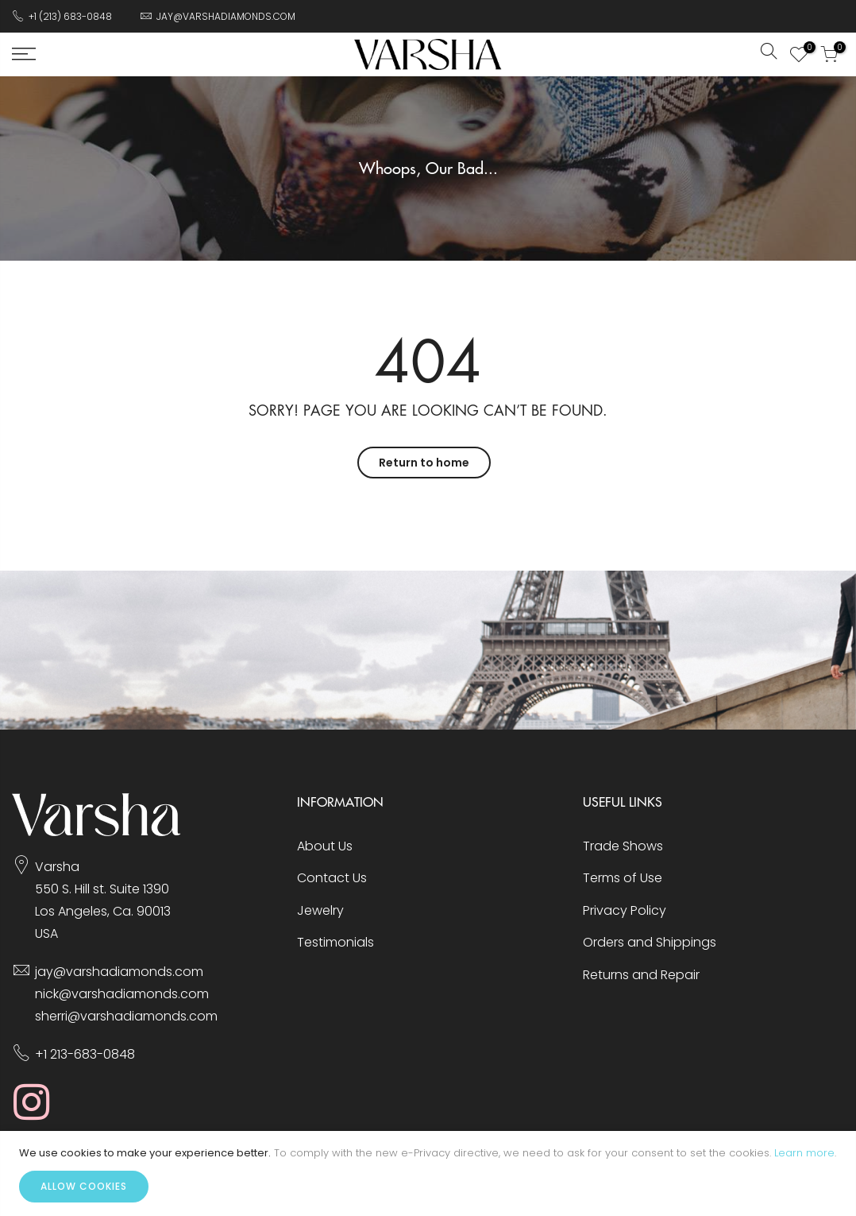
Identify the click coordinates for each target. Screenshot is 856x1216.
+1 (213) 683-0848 (70, 16)
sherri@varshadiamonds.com (126, 1016)
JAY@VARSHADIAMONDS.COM (225, 16)
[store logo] (428, 54)
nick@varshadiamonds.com (122, 994)
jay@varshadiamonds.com (119, 971)
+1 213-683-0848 (85, 1054)
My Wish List (806, 49)
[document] (428, 1173)
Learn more (804, 1152)
